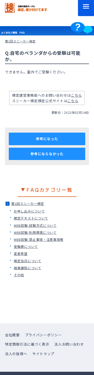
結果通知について (27, 267)
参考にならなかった (46, 153)
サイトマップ (43, 353)
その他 (19, 275)
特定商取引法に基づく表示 (27, 344)
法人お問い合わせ (69, 344)
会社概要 (12, 334)
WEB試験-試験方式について (35, 225)
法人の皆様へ (16, 353)
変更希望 (21, 253)
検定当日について (27, 260)
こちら (76, 95)
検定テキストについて (31, 218)
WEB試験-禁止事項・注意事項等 (38, 239)
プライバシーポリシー (43, 334)
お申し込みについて (29, 211)
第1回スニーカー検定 (27, 203)
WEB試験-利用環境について (35, 232)
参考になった (47, 138)
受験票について (26, 246)
